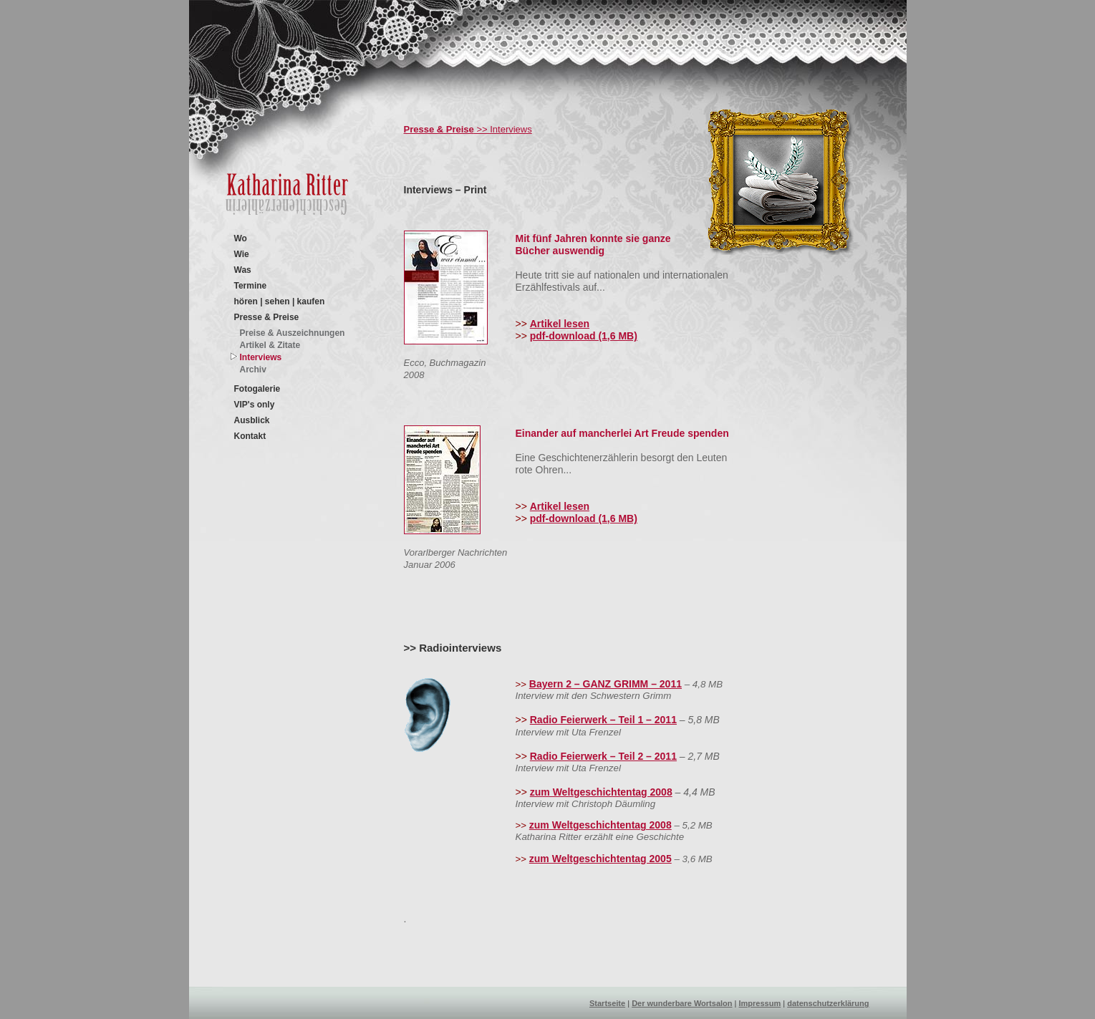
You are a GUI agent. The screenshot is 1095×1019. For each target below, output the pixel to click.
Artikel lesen (559, 323)
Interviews (261, 357)
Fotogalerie (257, 389)
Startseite (607, 1003)
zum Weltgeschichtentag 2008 (601, 792)
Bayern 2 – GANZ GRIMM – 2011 (605, 684)
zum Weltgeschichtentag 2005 (600, 858)
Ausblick (252, 420)
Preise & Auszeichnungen (292, 333)
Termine (250, 286)
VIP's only (254, 405)
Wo (240, 238)
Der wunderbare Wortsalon (682, 1003)
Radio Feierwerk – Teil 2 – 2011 (603, 756)
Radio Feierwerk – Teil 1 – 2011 (603, 719)
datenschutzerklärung (828, 1003)
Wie (241, 254)
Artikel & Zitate (270, 345)
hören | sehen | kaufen (279, 301)
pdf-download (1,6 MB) (583, 336)
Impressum (760, 1003)
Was (242, 270)
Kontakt (250, 436)
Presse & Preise (266, 317)
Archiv (253, 369)
